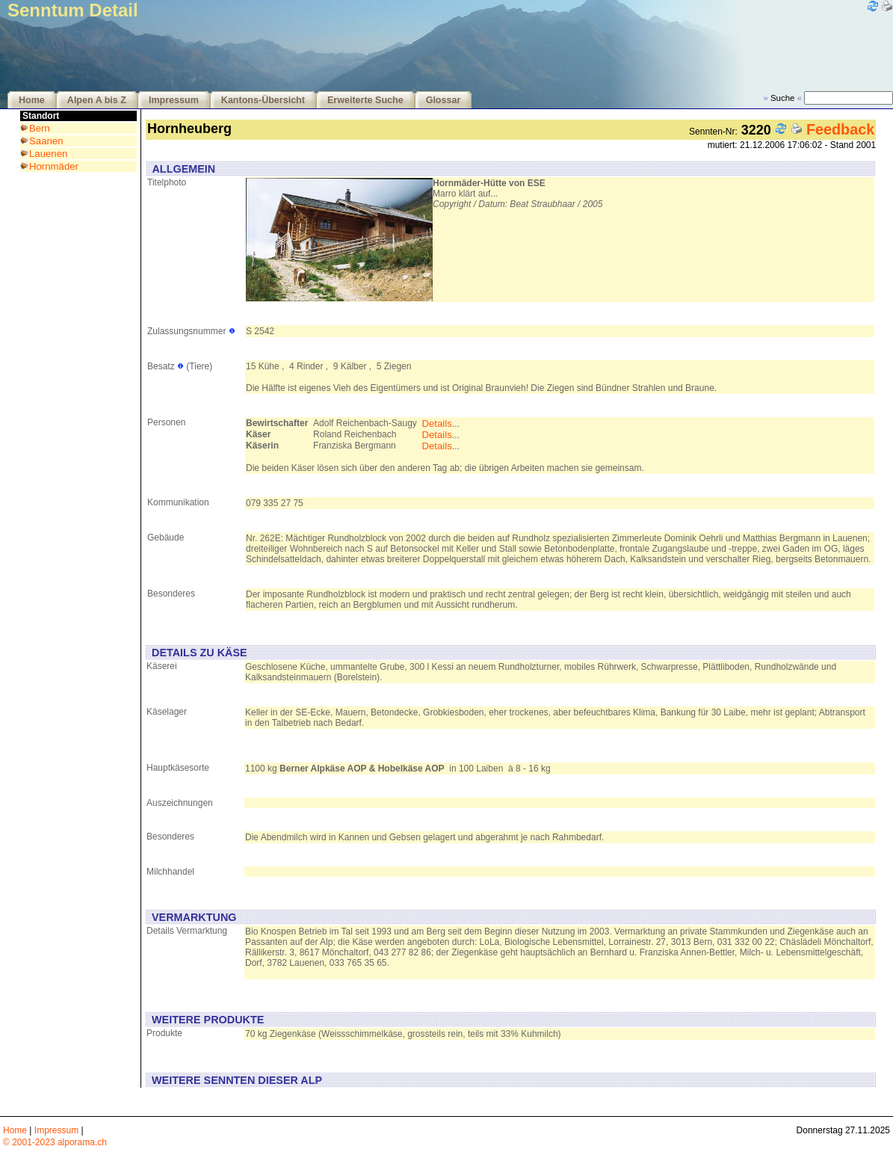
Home (32, 100)
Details (436, 423)
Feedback (840, 129)
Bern (39, 128)
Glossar (443, 100)
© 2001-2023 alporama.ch (55, 1142)
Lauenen (48, 153)
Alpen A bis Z (96, 100)
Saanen (46, 141)
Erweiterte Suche (365, 100)
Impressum (174, 100)
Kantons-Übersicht (263, 100)
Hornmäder (53, 166)
